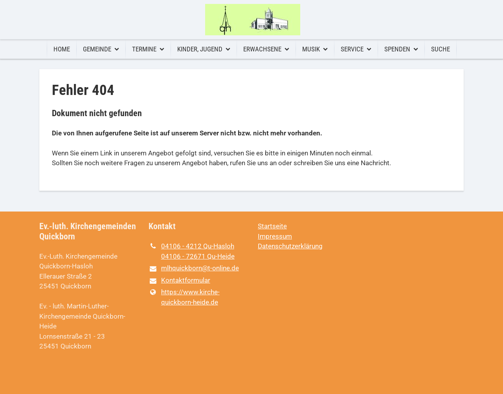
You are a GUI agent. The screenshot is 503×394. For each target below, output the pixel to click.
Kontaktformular (179, 281)
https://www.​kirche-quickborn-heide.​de (184, 297)
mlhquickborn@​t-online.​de (194, 269)
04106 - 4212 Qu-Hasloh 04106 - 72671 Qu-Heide (192, 251)
